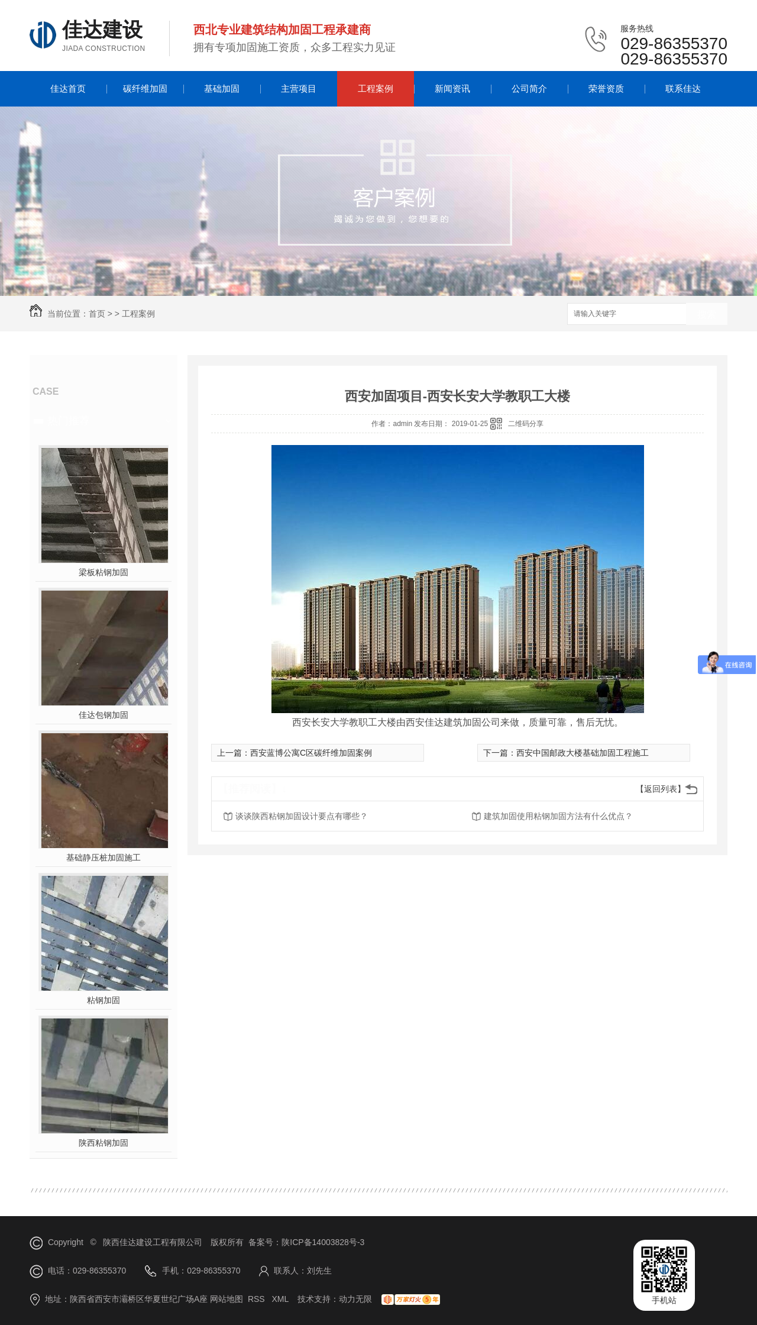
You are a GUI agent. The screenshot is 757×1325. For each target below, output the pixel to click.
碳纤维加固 (145, 88)
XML (280, 1299)
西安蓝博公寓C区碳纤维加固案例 (311, 752)
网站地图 (226, 1299)
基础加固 (222, 88)
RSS (257, 1299)
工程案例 (375, 88)
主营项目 (298, 88)
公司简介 (529, 88)
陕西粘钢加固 (103, 1142)
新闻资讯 (452, 88)
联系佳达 (683, 88)
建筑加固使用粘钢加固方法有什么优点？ (558, 816)
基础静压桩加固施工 (103, 857)
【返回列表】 (660, 789)
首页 (97, 313)
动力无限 (355, 1299)
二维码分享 (526, 424)
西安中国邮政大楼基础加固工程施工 (582, 752)
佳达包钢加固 (103, 715)
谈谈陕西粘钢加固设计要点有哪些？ (301, 816)
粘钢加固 (103, 1000)
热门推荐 (68, 421)
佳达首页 (68, 88)
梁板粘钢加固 (103, 572)
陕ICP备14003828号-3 (323, 1242)
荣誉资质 (606, 88)
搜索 (706, 315)
